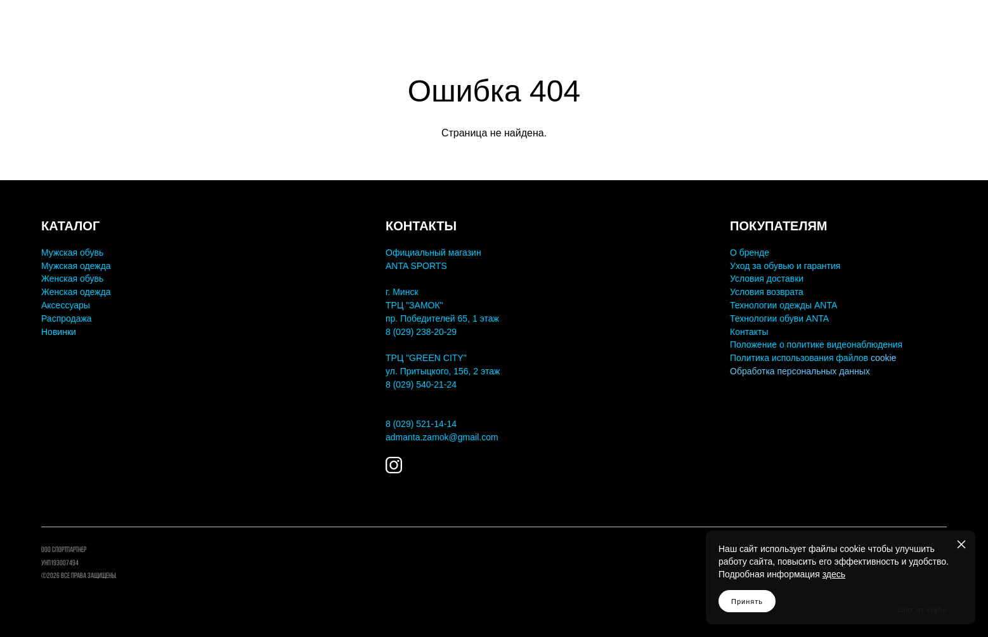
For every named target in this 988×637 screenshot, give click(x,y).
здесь (833, 574)
